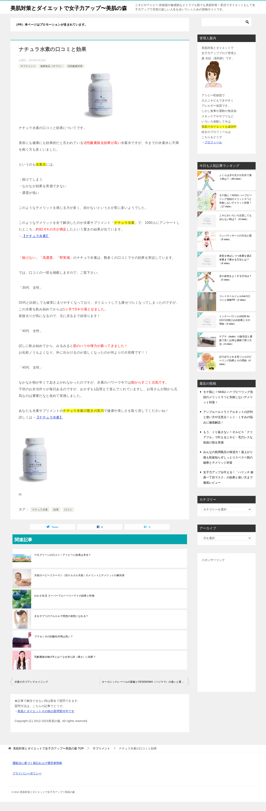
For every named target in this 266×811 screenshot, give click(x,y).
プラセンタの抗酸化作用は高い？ (53, 645)
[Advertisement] (226, 634)
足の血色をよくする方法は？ (235, 287)
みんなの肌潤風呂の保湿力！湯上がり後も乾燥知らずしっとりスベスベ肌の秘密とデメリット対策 (228, 466)
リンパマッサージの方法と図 (235, 246)
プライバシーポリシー (27, 782)
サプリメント (28, 75)
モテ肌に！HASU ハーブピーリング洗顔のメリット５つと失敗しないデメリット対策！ (235, 210)
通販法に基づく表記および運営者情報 (37, 772)
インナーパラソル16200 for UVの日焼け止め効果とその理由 (234, 329)
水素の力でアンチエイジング (31, 691)
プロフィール (213, 151)
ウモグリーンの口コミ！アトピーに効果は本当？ (62, 564)
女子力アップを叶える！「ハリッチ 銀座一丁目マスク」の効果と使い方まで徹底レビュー (228, 486)
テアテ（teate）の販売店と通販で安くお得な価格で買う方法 (235, 349)
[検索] (226, 31)
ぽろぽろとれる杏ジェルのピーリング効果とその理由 (235, 369)
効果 (56, 518)
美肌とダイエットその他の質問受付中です (45, 720)
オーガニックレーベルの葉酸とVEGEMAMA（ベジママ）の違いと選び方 (144, 691)
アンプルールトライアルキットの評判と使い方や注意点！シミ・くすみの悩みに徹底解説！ (228, 426)
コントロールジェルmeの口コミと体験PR (234, 307)
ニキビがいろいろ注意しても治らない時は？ (235, 226)
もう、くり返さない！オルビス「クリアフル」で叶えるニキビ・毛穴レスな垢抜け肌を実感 (228, 446)
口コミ (68, 518)
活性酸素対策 (75, 75)
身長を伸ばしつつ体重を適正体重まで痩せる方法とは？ (235, 269)
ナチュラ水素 (40, 518)
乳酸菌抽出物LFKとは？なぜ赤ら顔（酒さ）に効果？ (65, 666)
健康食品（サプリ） (51, 75)
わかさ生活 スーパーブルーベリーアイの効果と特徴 (64, 604)
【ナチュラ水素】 (35, 245)
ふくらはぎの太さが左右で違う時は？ (235, 186)
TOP (48, 757)
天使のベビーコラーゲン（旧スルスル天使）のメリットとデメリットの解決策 (79, 584)
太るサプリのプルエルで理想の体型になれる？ (61, 625)
